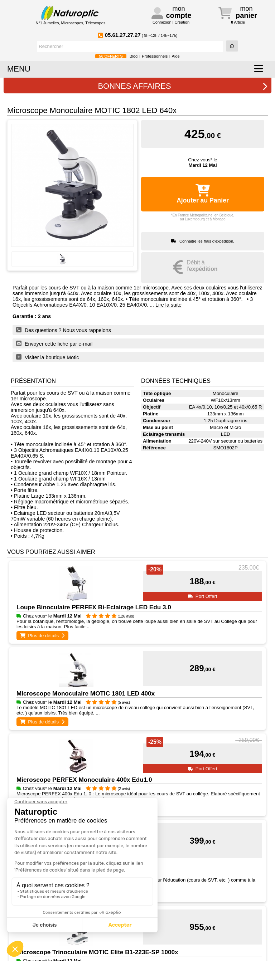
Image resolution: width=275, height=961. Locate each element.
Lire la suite (168, 305)
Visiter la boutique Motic (47, 357)
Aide (176, 56)
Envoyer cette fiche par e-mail (54, 343)
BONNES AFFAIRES (183, 86)
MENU (18, 68)
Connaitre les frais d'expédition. (206, 241)
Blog (134, 56)
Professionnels (155, 56)
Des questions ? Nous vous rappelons (63, 330)
